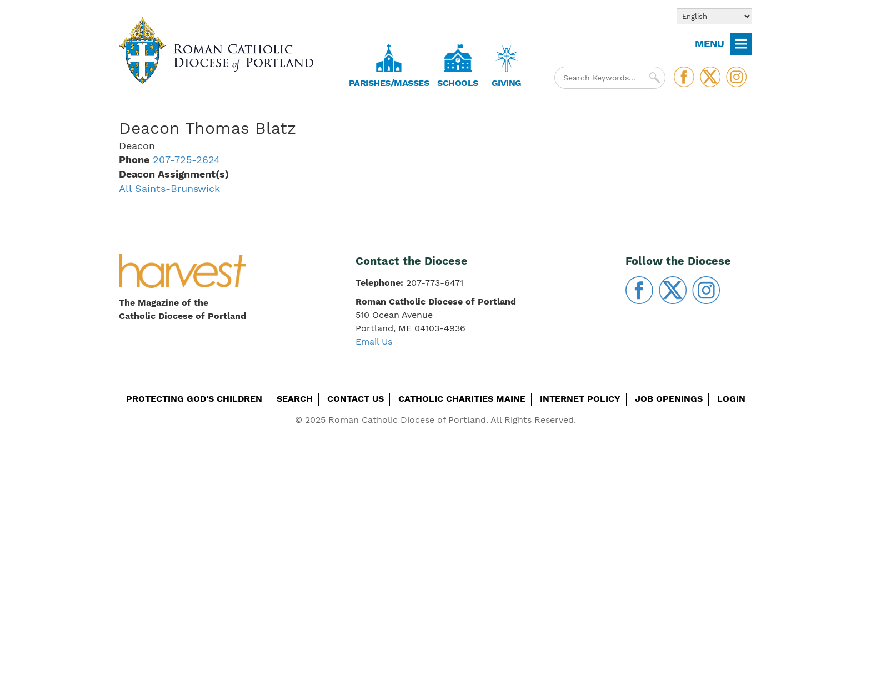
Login (731, 398)
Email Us (374, 341)
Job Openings (669, 398)
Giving (507, 83)
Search (295, 398)
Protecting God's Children (194, 398)
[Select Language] (714, 16)
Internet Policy (580, 398)
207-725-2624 (186, 159)
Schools (457, 83)
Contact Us (355, 398)
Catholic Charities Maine (461, 398)
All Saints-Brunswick (169, 188)
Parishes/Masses (389, 83)
